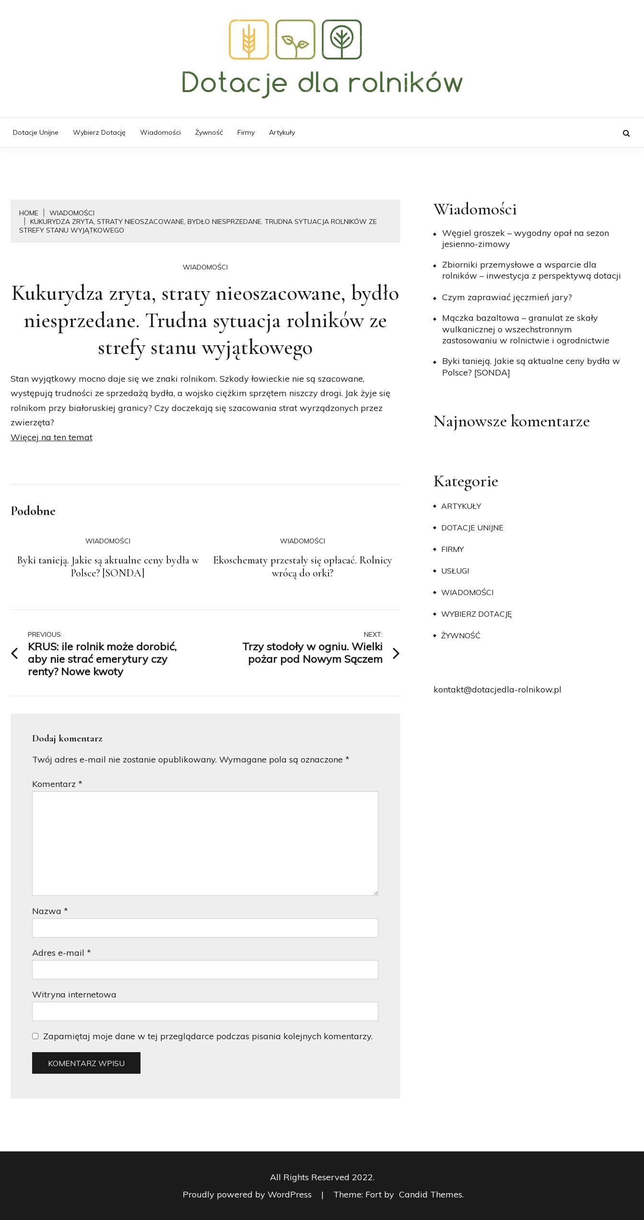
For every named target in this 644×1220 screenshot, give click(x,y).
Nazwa (50, 910)
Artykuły (282, 132)
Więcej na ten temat (52, 437)
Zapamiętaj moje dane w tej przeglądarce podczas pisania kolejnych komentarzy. (208, 1036)
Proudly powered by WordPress (248, 1194)
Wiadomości (160, 132)
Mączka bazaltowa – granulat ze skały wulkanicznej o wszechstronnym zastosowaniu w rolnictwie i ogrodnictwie (525, 329)
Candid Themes (430, 1194)
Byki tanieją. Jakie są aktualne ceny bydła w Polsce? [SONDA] (108, 567)
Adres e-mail (61, 952)
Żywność (209, 132)
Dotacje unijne (36, 132)
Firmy (246, 132)
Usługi (455, 570)
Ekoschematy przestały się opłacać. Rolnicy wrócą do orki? (302, 567)
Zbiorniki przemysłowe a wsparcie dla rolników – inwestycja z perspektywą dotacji (531, 270)
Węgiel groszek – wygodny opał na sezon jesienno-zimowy (525, 238)
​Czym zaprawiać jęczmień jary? (507, 297)
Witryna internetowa (74, 994)
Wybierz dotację (99, 132)
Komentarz (57, 783)
